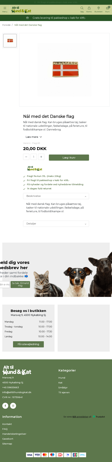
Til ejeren (64, 392)
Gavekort (7, 438)
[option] (10, 40)
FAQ (5, 428)
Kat (60, 382)
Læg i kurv (69, 157)
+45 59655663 (10, 387)
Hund (61, 377)
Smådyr (63, 387)
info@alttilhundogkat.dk (16, 392)
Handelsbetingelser (14, 433)
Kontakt (7, 424)
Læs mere (34, 136)
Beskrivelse (33, 196)
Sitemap (7, 443)
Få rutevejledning (28, 344)
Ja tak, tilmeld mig (20, 284)
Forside (6, 25)
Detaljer (31, 223)
